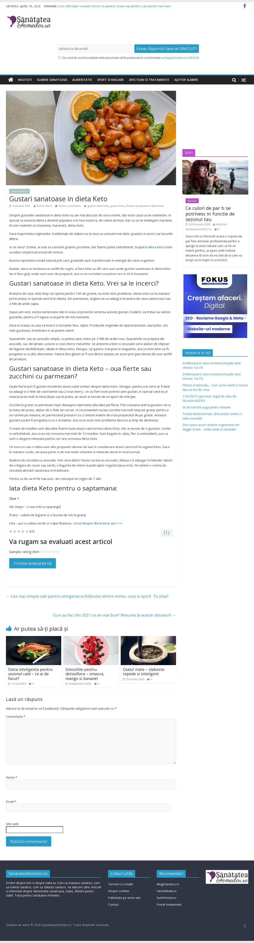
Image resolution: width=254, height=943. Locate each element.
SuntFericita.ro (166, 898)
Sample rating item (24, 551)
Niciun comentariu (68, 206)
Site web (12, 824)
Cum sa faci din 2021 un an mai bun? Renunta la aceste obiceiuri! (114, 615)
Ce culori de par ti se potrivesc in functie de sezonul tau (210, 213)
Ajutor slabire (186, 80)
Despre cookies (118, 891)
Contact (113, 904)
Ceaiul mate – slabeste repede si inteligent (143, 672)
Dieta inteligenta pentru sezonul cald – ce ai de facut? (30, 674)
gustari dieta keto (98, 206)
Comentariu (15, 716)
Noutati (25, 80)
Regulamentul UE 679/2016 (182, 58)
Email (11, 801)
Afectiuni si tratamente (149, 80)
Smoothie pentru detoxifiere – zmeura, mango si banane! (84, 674)
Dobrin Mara (44, 206)
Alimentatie (82, 80)
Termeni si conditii (120, 884)
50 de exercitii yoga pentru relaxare (206, 407)
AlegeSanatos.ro (168, 884)
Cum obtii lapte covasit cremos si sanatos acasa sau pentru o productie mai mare (114, 6)
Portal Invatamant (169, 904)
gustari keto (117, 206)
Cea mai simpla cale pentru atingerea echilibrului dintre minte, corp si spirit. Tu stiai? (87, 596)
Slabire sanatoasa (52, 80)
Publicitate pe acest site (124, 898)
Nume (11, 777)
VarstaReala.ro (167, 891)
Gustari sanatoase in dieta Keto (145, 206)
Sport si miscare (110, 80)
